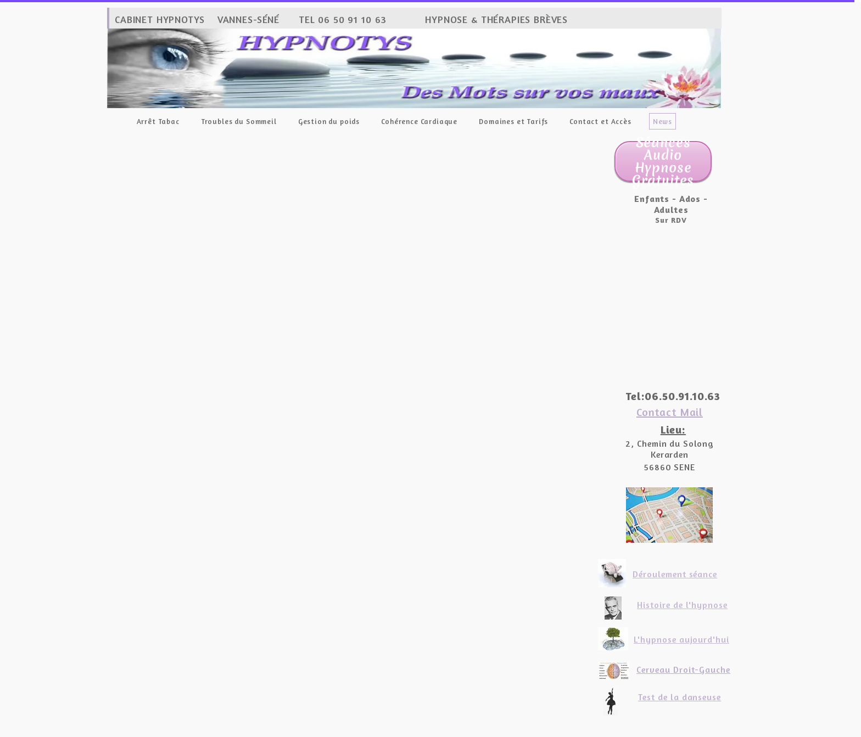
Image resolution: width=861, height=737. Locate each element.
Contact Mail (669, 412)
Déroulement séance (675, 574)
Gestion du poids (329, 121)
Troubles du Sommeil (239, 121)
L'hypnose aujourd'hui (681, 639)
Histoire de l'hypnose (682, 604)
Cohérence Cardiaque (419, 121)
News (662, 121)
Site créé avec (365, 730)
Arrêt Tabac (158, 121)
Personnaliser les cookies (506, 730)
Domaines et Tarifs (513, 121)
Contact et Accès (600, 121)
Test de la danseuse (679, 696)
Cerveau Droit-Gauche (683, 669)
